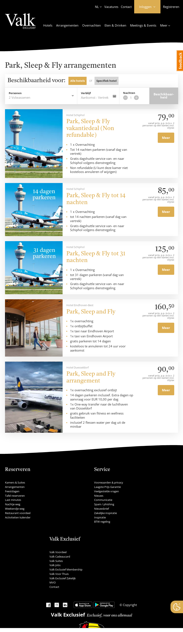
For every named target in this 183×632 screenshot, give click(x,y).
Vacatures (111, 7)
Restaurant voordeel (17, 513)
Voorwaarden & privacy (108, 482)
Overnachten (91, 25)
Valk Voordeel (58, 552)
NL (97, 7)
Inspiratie (100, 517)
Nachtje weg (12, 504)
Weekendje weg (14, 508)
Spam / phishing (104, 504)
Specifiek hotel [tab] (106, 81)
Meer (166, 138)
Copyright (129, 605)
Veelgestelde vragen (106, 491)
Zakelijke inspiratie (105, 513)
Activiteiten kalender (17, 517)
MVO (52, 582)
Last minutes (13, 500)
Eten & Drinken (115, 25)
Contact (126, 7)
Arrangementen (67, 25)
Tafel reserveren (15, 496)
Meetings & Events (143, 25)
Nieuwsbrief (101, 508)
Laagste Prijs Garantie (107, 487)
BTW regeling (102, 521)
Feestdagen (12, 491)
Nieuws (98, 496)
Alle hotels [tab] (77, 81)
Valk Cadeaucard (59, 556)
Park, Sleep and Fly (90, 312)
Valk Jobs (55, 565)
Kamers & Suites (15, 482)
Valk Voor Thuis (59, 574)
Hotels (47, 25)
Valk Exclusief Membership (65, 569)
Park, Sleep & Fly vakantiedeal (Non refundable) (90, 128)
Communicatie (103, 500)
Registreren (171, 7)
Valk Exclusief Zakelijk (62, 578)
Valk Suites (56, 561)
